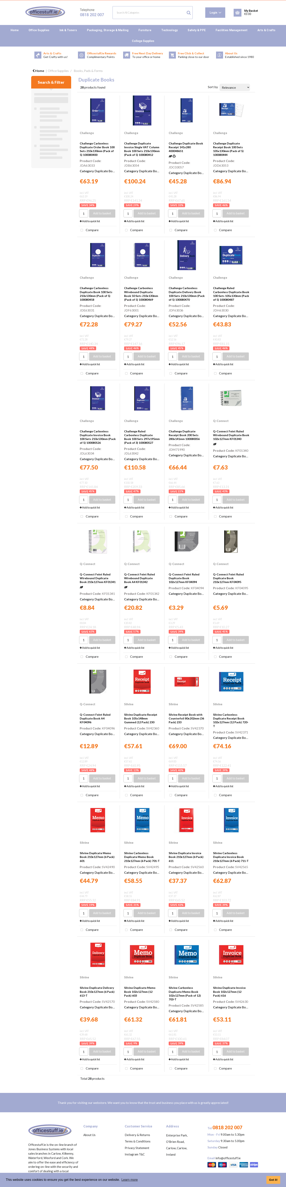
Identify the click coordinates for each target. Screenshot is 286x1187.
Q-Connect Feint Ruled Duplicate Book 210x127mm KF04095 (228, 578)
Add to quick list (90, 221)
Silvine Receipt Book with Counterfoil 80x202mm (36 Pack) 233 (186, 718)
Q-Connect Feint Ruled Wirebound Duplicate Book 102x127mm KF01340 (231, 435)
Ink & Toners (68, 30)
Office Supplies (39, 30)
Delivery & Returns (137, 1135)
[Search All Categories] (153, 12)
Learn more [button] (129, 1179)
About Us (89, 1135)
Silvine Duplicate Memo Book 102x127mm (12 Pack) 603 (139, 991)
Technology (169, 30)
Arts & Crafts (266, 30)
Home (15, 30)
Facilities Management (231, 30)
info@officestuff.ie (228, 1158)
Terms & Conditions (137, 1141)
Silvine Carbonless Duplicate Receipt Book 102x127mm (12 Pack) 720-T (230, 720)
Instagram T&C (135, 1154)
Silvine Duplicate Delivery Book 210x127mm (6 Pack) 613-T (97, 991)
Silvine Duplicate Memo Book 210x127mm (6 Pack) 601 (97, 856)
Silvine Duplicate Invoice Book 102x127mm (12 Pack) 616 (229, 991)
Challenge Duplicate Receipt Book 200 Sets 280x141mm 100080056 (184, 435)
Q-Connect (221, 421)
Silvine (129, 704)
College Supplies (143, 41)
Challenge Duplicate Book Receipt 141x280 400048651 (186, 147)
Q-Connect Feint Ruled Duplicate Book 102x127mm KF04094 (184, 578)
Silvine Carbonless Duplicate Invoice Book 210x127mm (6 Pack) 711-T (231, 856)
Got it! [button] (273, 1179)
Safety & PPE (197, 30)
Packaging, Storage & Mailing (108, 30)
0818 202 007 (92, 14)
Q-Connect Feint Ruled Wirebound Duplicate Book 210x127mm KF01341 (98, 578)
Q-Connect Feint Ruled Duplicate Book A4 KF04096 (95, 718)
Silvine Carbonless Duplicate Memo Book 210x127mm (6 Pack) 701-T (142, 856)
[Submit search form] (188, 12)
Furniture (145, 30)
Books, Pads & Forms (88, 71)
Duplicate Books (106, 171)
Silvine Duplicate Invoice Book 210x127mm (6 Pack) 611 (186, 856)
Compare (89, 230)
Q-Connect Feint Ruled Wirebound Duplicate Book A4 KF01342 (139, 578)
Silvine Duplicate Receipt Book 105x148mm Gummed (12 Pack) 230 (140, 718)
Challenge (87, 133)
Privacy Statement (137, 1148)
